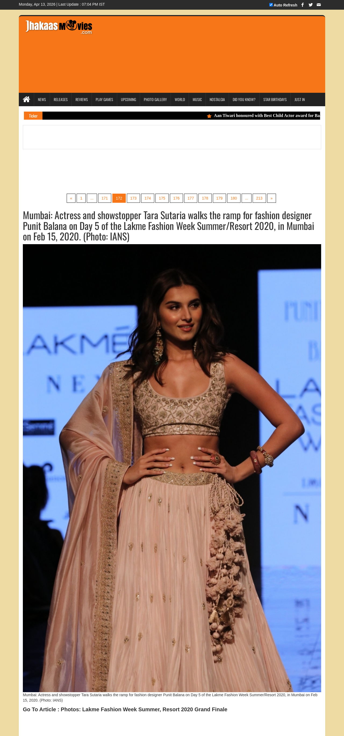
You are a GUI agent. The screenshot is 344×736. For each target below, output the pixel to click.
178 (205, 198)
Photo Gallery (155, 99)
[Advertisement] (196, 53)
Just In (300, 99)
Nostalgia (217, 99)
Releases (61, 99)
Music (197, 99)
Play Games (104, 99)
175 (162, 198)
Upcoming (128, 99)
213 (259, 198)
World (180, 99)
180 (234, 198)
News (42, 99)
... (92, 198)
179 (219, 198)
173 (133, 198)
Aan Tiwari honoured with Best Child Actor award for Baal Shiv (271, 115)
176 (176, 198)
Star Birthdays (275, 99)
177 (191, 198)
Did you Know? (244, 99)
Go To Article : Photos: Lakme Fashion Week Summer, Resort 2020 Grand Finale (125, 709)
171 (105, 198)
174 (148, 198)
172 (119, 198)
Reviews (82, 99)
